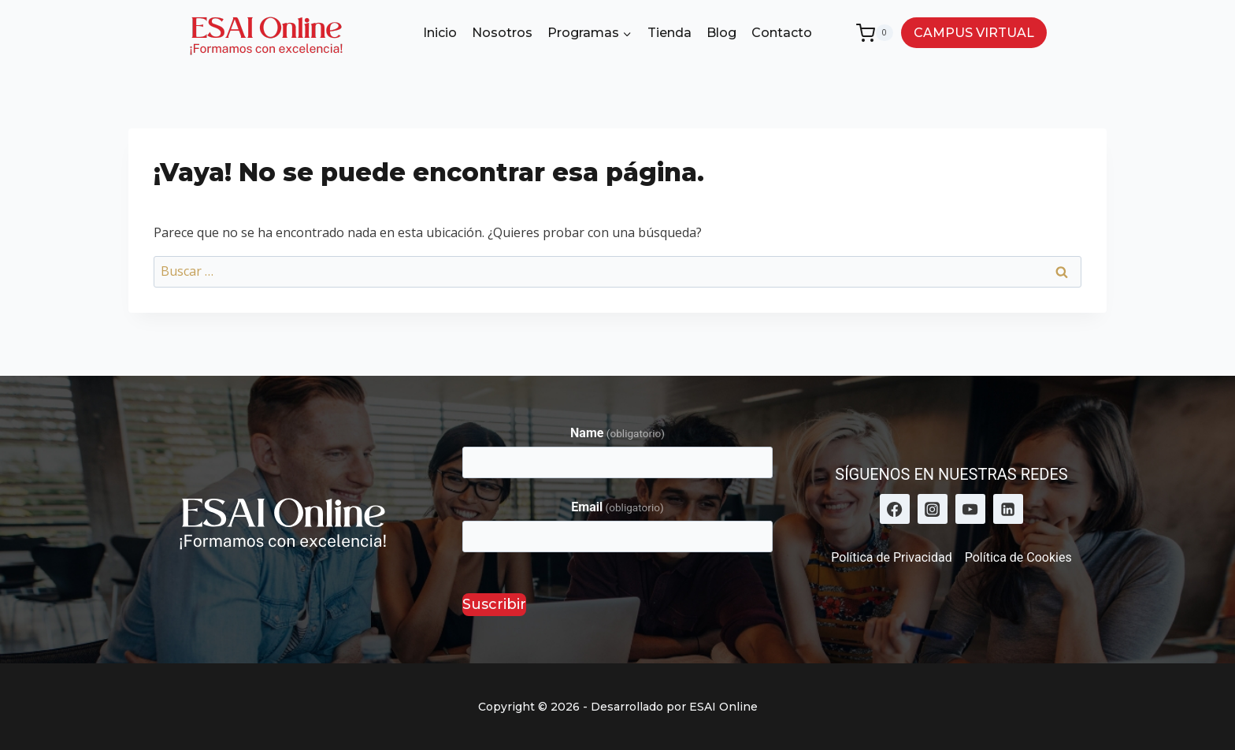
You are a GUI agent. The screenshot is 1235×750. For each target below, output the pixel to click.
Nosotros (502, 32)
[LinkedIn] (1008, 509)
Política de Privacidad (891, 557)
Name (617, 432)
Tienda (669, 32)
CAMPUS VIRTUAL (974, 32)
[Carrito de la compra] (874, 33)
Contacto (781, 32)
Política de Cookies (1018, 557)
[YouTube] (970, 509)
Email (617, 506)
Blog (721, 32)
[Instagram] (933, 509)
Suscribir (494, 604)
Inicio (440, 32)
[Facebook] (895, 509)
